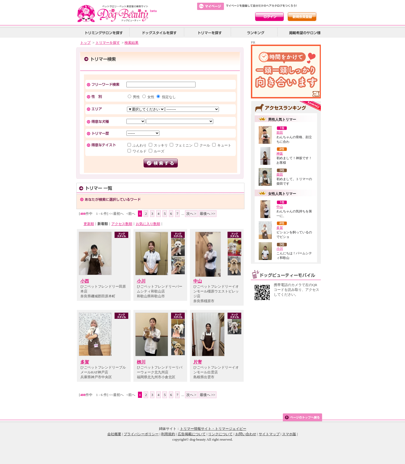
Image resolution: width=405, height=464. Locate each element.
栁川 (141, 362)
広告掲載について (192, 434)
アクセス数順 (121, 224)
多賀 (84, 362)
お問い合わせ (245, 434)
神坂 (279, 153)
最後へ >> (207, 214)
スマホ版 (289, 434)
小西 (84, 281)
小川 (141, 281)
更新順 (89, 224)
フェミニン (183, 145)
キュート (223, 145)
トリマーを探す (209, 32)
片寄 (197, 362)
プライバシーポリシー (141, 434)
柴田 (279, 174)
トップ (85, 43)
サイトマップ (269, 434)
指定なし (168, 97)
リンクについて (220, 434)
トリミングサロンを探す (104, 32)
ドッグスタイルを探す (159, 32)
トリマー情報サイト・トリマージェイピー (213, 429)
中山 (197, 281)
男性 (136, 97)
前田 (279, 132)
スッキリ (161, 145)
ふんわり (140, 145)
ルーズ (158, 151)
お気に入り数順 (148, 224)
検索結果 (131, 43)
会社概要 (114, 434)
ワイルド (140, 151)
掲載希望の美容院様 (304, 32)
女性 (151, 97)
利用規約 (168, 434)
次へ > (191, 214)
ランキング (256, 32)
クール (205, 145)
